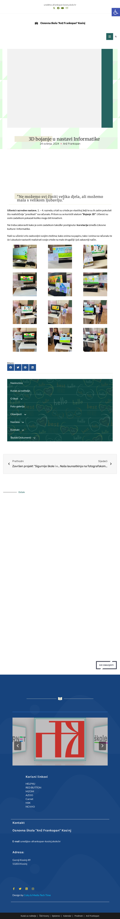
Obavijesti (19, 414)
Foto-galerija (17, 406)
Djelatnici (56, 916)
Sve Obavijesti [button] (106, 665)
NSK (28, 802)
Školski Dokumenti (24, 437)
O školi (17, 398)
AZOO (29, 795)
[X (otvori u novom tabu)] (54, 8)
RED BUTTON (33, 787)
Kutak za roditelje (20, 390)
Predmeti (79, 916)
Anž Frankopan (92, 916)
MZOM (30, 791)
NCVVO (30, 806)
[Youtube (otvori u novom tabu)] (62, 8)
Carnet (29, 798)
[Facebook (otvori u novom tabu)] (58, 8)
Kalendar (67, 916)
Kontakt (18, 430)
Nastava (18, 422)
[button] (116, 12)
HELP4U (30, 783)
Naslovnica (16, 382)
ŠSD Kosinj (44, 916)
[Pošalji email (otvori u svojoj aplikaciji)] (66, 8)
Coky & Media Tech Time (37, 895)
